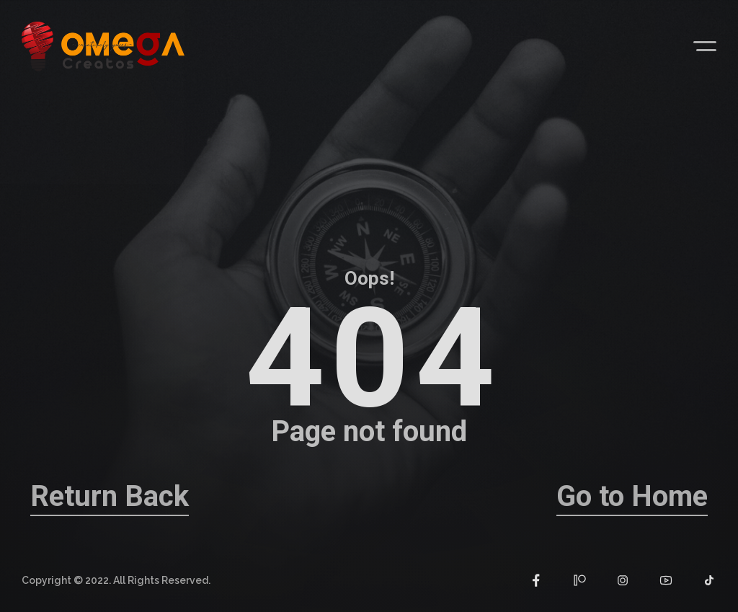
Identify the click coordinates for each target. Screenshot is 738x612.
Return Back (109, 496)
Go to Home (632, 496)
